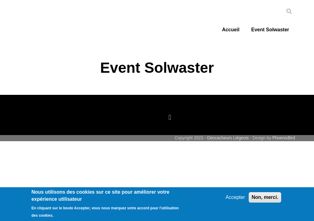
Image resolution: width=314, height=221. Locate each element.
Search (289, 11)
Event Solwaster (270, 29)
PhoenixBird (283, 138)
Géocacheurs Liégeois (228, 138)
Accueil (230, 29)
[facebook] (171, 117)
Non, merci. (264, 197)
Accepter (235, 197)
